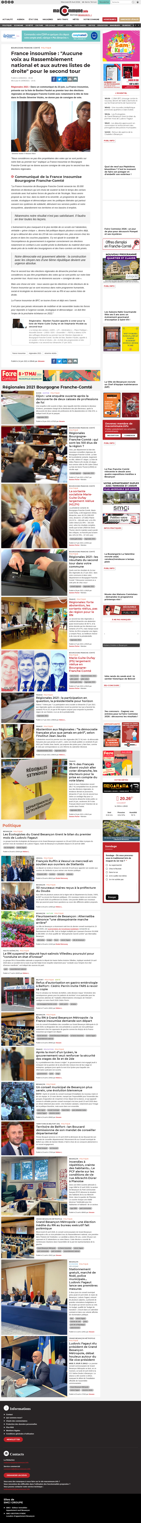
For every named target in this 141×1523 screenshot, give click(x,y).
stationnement (75, 1328)
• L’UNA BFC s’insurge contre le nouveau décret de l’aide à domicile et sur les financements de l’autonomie (121, 100)
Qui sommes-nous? (14, 1418)
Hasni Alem (65, 1110)
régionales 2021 (35, 353)
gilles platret (74, 679)
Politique (46, 48)
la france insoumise (77, 1036)
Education (49, 1049)
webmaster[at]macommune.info (17, 1489)
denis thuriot (74, 676)
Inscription (113, 435)
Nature (49, 913)
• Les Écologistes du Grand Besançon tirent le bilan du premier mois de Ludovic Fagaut (120, 116)
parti (5, 969)
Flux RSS (10, 1427)
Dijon (38, 393)
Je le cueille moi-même (118, 876)
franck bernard (42, 1036)
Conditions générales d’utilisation (20, 1434)
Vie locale (73, 1266)
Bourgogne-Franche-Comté (25, 48)
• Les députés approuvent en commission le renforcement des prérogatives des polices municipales (120, 125)
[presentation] (104, 634)
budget (49, 940)
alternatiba (40, 940)
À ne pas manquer (121, 619)
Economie (73, 1264)
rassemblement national (18, 969)
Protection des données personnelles (21, 1424)
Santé (57, 980)
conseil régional (75, 473)
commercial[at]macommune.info (17, 1469)
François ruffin (42, 874)
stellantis (70, 874)
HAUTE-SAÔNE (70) (11, 951)
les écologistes (9, 847)
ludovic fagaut (21, 847)
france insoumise (19, 353)
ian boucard (54, 1148)
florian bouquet (42, 1148)
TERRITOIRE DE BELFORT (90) (48, 1124)
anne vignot (41, 1110)
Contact (9, 1414)
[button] (133, 2)
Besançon (7, 831)
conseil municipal (53, 1110)
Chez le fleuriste (115, 869)
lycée (51, 1074)
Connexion (129, 435)
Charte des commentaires (16, 1421)
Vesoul (39, 858)
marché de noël (75, 1321)
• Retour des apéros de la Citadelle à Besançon (118, 133)
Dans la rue (113, 872)
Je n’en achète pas (116, 879)
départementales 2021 (88, 676)
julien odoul (85, 679)
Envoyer (112, 897)
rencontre (61, 874)
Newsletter (13, 1439)
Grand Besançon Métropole (59, 1036)
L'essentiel (121, 93)
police (85, 1321)
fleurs (56, 940)
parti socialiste (56, 1251)
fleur (71, 1318)
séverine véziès (50, 353)
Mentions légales (13, 1431)
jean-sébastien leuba (79, 1110)
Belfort (39, 980)
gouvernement (42, 1074)
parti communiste (85, 1208)
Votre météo (121, 780)
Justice (46, 393)
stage (58, 1074)
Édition (74, 15)
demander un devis (17, 1475)
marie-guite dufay (76, 539)
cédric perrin (64, 1004)
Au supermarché (115, 865)
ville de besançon (78, 940)
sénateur (73, 1004)
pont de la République (77, 1325)
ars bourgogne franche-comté (47, 1004)
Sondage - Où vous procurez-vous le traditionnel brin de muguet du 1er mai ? (119, 858)
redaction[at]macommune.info (16, 1463)
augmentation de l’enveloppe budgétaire (63, 929)
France (72, 599)
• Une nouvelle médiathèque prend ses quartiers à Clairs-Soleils (120, 108)
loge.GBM (73, 1208)
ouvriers (52, 874)
